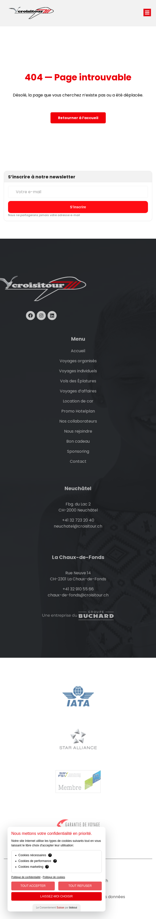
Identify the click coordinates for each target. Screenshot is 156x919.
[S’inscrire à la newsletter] (78, 207)
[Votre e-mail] (78, 192)
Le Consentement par (56, 907)
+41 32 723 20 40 (78, 520)
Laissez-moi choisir (56, 896)
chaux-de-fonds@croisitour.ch (78, 595)
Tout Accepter (32, 886)
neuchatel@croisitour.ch (78, 526)
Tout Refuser (80, 886)
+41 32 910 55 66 (78, 589)
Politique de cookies (54, 877)
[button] (147, 7)
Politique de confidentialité (25, 877)
